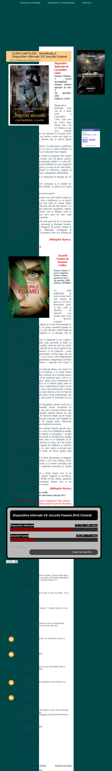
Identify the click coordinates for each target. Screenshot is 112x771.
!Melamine (23, 572)
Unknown (23, 635)
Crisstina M (23, 605)
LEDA (66, 99)
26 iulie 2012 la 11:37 (27, 630)
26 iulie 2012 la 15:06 (27, 674)
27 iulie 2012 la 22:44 (27, 735)
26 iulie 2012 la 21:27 (27, 722)
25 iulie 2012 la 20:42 (27, 585)
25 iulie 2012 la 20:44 (27, 600)
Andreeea (23, 620)
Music (85, 141)
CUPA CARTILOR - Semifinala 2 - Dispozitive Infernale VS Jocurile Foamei (39, 55)
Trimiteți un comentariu (22, 753)
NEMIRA (66, 283)
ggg (20, 678)
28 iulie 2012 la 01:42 (27, 747)
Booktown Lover (89, 135)
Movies (92, 139)
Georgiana (23, 739)
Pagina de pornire (38, 765)
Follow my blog (91, 145)
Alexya (21, 707)
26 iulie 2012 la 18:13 (27, 702)
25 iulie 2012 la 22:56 (27, 615)
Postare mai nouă (14, 765)
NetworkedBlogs (88, 130)
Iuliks (21, 589)
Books (85, 139)
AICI (63, 495)
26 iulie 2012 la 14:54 (27, 646)
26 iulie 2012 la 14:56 (27, 658)
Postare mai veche (63, 765)
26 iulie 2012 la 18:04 (27, 689)
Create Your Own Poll (82, 552)
